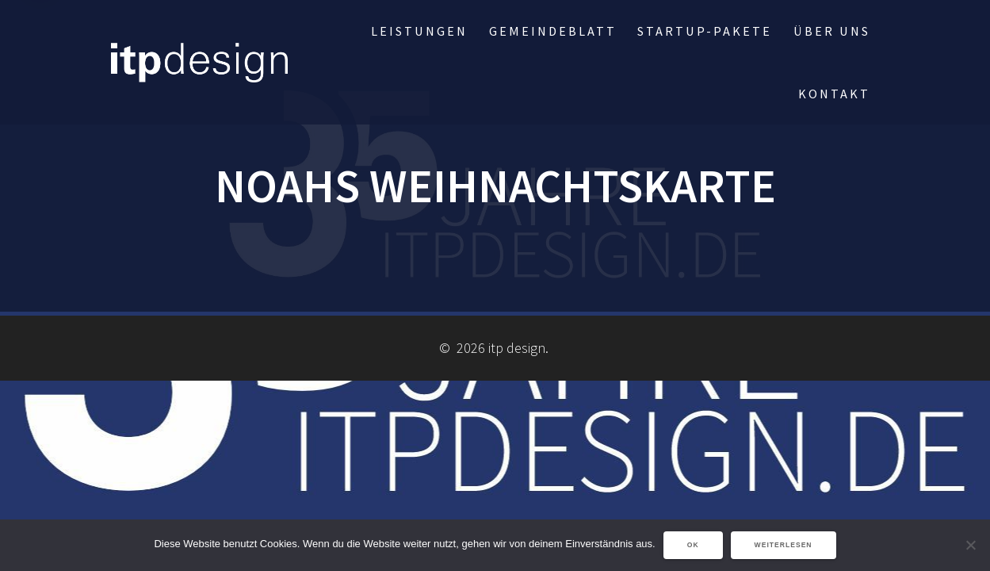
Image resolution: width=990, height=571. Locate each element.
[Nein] (970, 545)
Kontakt (834, 94)
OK (693, 545)
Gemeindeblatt (553, 31)
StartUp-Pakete (704, 31)
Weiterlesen (783, 545)
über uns (831, 31)
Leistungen (419, 31)
